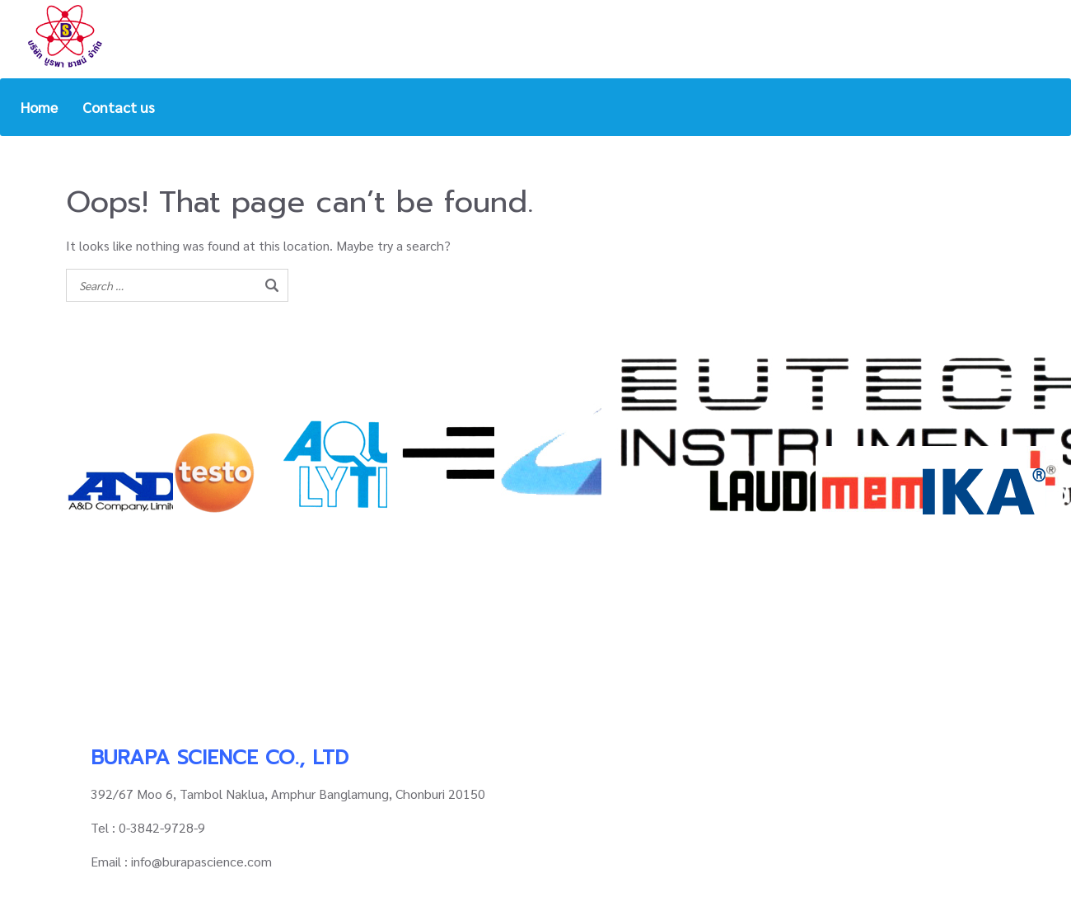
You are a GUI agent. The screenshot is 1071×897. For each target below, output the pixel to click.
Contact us (118, 106)
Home (39, 106)
